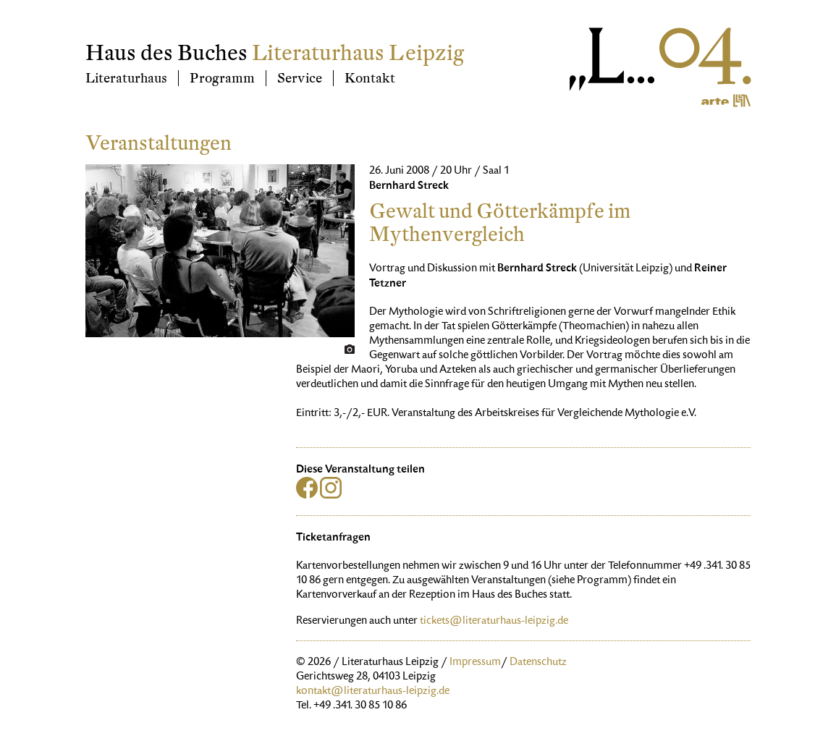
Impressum (475, 663)
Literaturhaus (126, 78)
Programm (222, 78)
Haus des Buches (166, 53)
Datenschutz (538, 663)
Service (299, 78)
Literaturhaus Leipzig (358, 53)
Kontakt (370, 78)
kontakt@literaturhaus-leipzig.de (372, 692)
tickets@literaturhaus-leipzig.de (494, 621)
